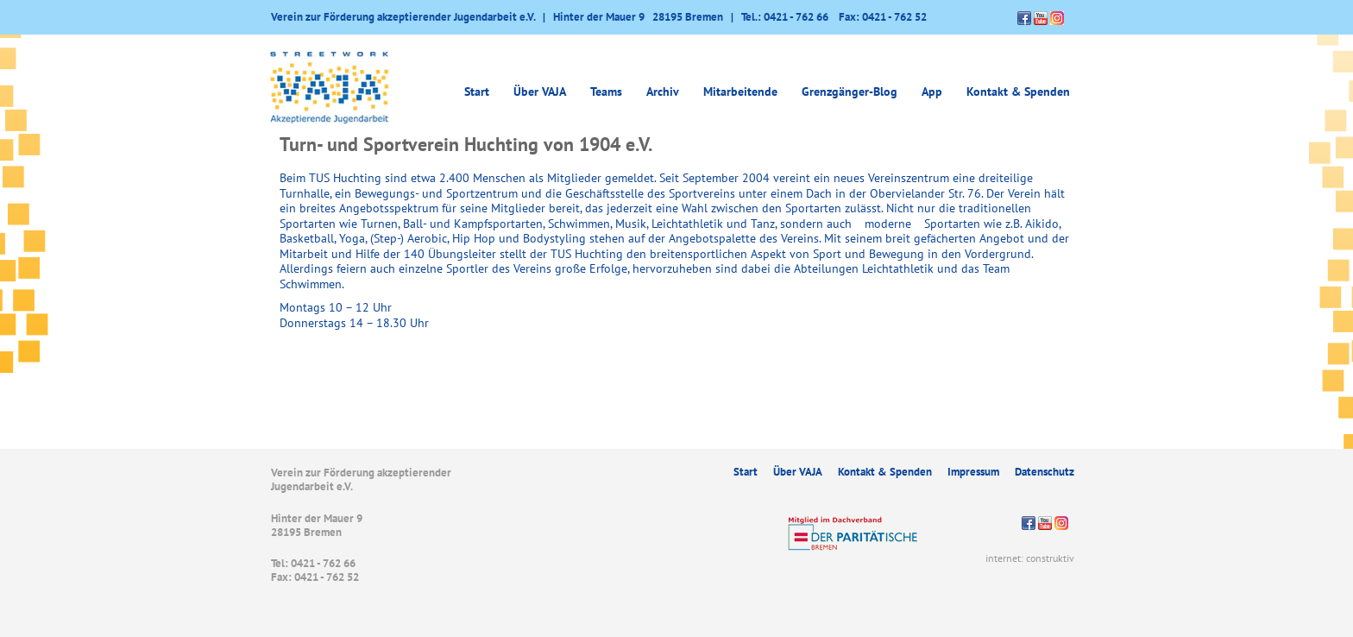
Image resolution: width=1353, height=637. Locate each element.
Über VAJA (539, 91)
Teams (606, 91)
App (932, 91)
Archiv (662, 91)
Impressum (973, 471)
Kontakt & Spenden (1018, 91)
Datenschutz (1044, 471)
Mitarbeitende (740, 91)
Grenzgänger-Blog (849, 91)
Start (476, 91)
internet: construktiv (1029, 558)
